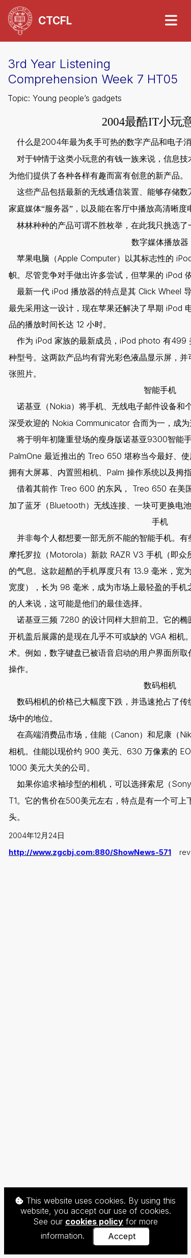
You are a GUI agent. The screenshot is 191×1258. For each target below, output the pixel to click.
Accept (121, 1236)
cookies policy (94, 1221)
